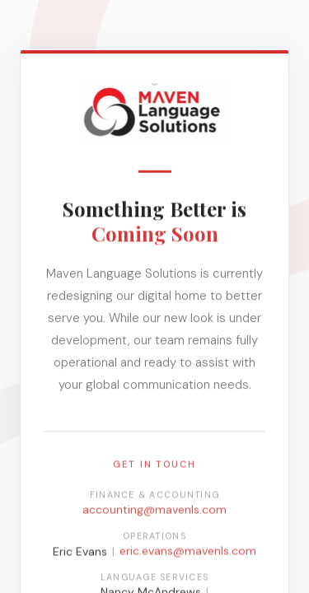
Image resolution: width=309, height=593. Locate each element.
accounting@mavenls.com (154, 510)
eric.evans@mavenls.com (187, 551)
